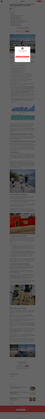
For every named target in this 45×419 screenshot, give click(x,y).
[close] (29, 47)
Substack (19, 417)
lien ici (22, 146)
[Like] (10, 10)
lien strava (30, 75)
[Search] (35, 1)
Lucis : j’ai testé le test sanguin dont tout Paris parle (18, 387)
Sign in (43, 1)
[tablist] (13, 376)
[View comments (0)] (12, 10)
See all (11, 403)
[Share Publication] (36, 1)
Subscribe (39, 1)
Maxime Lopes (19, 153)
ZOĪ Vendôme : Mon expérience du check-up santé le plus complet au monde (19, 398)
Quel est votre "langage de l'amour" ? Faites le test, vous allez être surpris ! (19, 392)
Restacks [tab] (14, 376)
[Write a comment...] (23, 380)
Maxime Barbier (13, 8)
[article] (22, 388)
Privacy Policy (27, 368)
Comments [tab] (11, 376)
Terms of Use (26, 58)
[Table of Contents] (0, 209)
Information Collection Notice (22, 368)
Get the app (26, 415)
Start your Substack (20, 415)
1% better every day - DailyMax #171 (14, 399)
